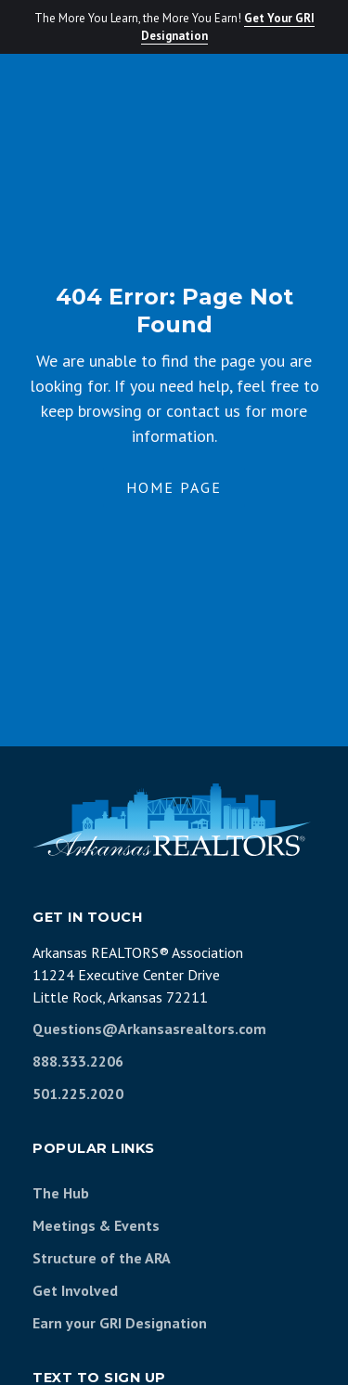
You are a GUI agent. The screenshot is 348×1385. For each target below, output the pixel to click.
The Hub (60, 1193)
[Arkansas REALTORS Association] (171, 819)
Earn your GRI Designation (119, 1323)
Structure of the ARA (101, 1258)
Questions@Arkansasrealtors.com (149, 1028)
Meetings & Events (96, 1225)
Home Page (174, 487)
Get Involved (75, 1290)
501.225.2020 (77, 1093)
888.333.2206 (77, 1061)
